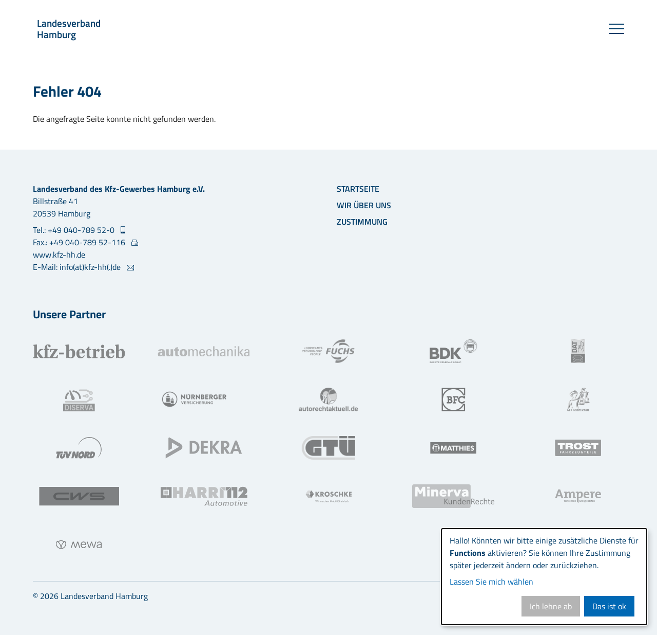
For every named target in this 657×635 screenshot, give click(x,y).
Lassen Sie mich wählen (491, 581)
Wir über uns (364, 205)
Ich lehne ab (551, 606)
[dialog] (544, 577)
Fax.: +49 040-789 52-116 (80, 242)
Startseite (358, 189)
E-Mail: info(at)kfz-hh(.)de (78, 267)
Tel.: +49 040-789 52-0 (75, 230)
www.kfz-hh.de (59, 254)
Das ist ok (609, 606)
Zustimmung (362, 221)
